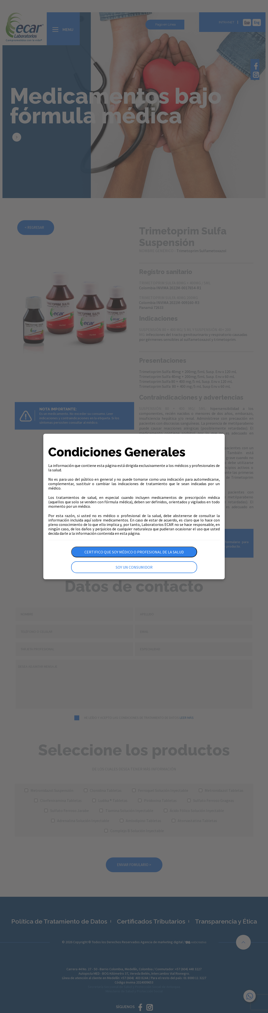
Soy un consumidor (134, 567)
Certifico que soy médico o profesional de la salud (134, 552)
